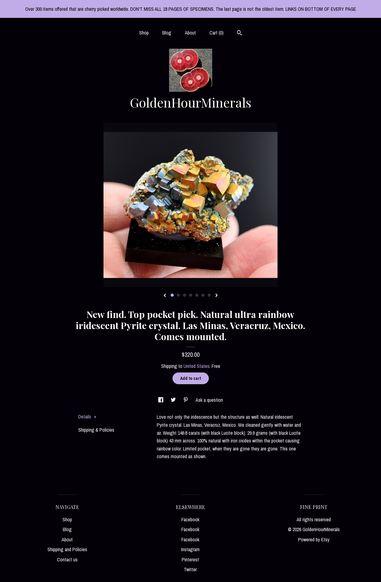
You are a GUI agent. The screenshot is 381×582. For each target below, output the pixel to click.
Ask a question (209, 400)
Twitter (190, 569)
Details (87, 416)
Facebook (190, 519)
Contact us (67, 559)
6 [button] (203, 295)
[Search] (239, 33)
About (190, 32)
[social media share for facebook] (161, 400)
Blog (166, 32)
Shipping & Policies (96, 429)
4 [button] (190, 295)
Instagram (190, 549)
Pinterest (190, 559)
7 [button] (209, 295)
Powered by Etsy (314, 539)
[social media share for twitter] (174, 400)
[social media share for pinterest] (186, 400)
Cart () (216, 32)
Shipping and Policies (67, 549)
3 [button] (184, 295)
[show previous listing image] (164, 296)
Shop (144, 32)
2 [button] (178, 295)
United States (196, 366)
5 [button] (196, 295)
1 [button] (172, 295)
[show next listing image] (216, 296)
